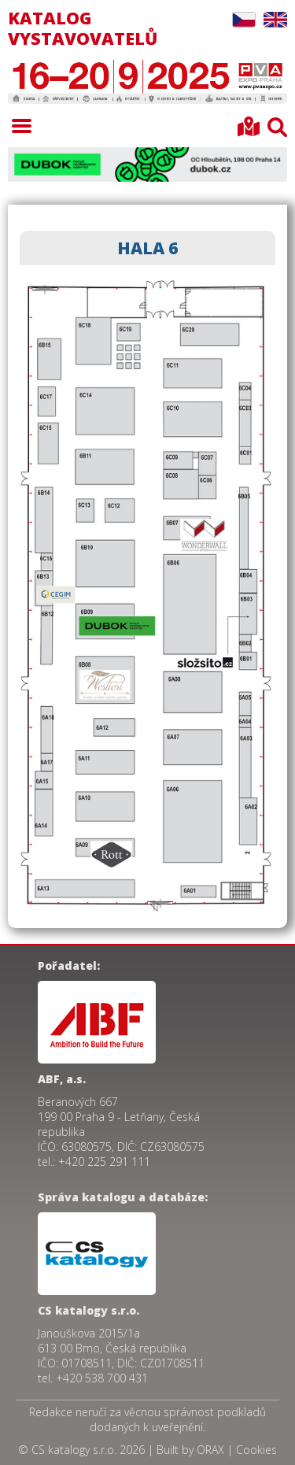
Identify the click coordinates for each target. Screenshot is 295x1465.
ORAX (210, 1449)
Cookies (256, 1449)
